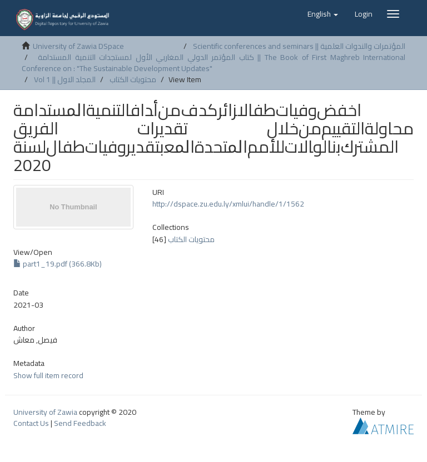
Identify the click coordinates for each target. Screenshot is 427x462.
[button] (322, 14)
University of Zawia (45, 412)
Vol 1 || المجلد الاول (65, 79)
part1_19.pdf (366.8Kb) (57, 264)
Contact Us (31, 423)
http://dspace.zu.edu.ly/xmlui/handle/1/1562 (228, 204)
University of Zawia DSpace (78, 46)
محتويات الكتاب (133, 79)
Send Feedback (80, 423)
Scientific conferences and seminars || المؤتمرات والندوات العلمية (299, 46)
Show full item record (48, 375)
